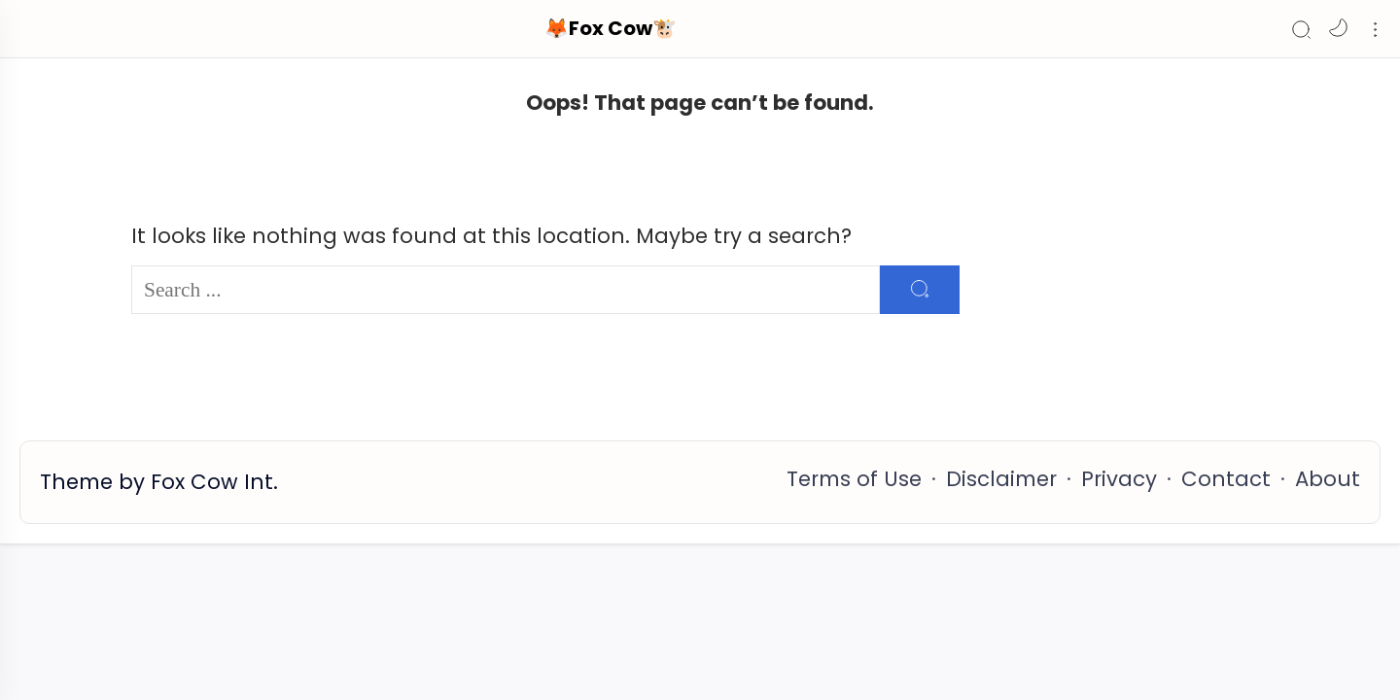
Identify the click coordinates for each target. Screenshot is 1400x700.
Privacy (1119, 479)
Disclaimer (1001, 479)
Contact (1226, 479)
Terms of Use (854, 479)
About (1327, 479)
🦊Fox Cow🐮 (610, 28)
